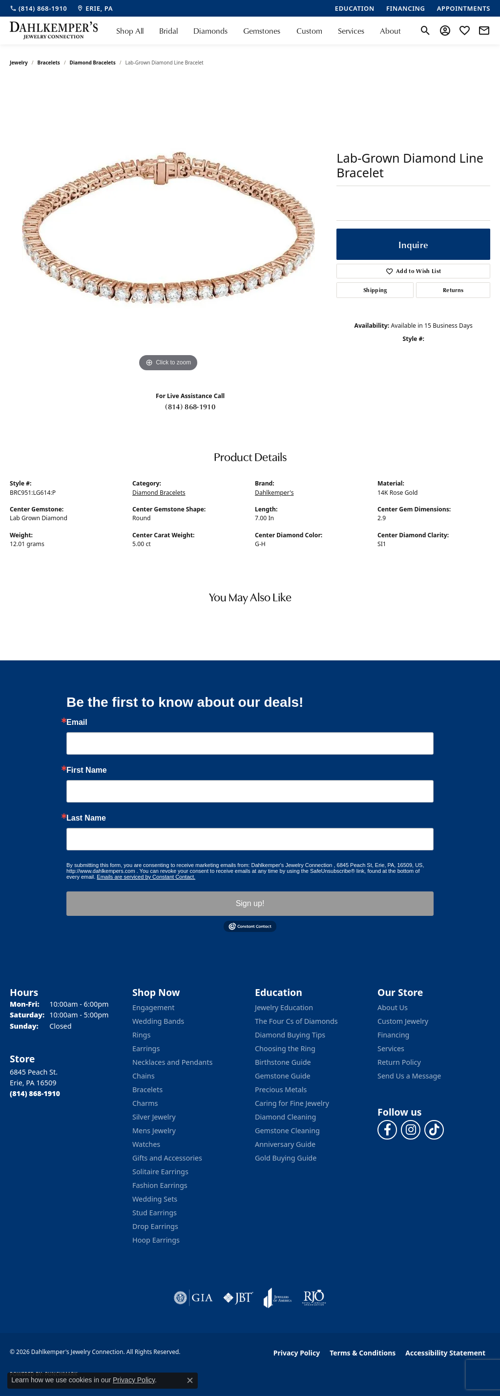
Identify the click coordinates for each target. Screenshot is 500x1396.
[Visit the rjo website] (314, 1298)
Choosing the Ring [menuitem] (285, 1048)
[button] (425, 31)
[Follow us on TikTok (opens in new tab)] (434, 1130)
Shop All (130, 30)
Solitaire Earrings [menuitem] (160, 1171)
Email (76, 722)
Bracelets (49, 62)
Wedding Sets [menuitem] (154, 1199)
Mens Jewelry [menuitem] (154, 1130)
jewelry (19, 62)
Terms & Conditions (363, 1352)
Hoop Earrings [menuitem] (156, 1240)
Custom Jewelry (402, 1021)
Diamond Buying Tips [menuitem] (290, 1034)
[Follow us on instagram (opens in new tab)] (410, 1130)
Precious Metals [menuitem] (281, 1089)
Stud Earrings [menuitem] (154, 1212)
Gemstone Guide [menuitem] (283, 1075)
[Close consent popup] (190, 1380)
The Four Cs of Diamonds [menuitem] (296, 1021)
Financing (393, 1034)
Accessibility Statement (445, 1352)
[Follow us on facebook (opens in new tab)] (387, 1130)
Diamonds (210, 30)
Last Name (86, 818)
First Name (86, 770)
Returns (453, 290)
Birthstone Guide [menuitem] (283, 1062)
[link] (38, 8)
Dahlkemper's (274, 492)
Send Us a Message (409, 1075)
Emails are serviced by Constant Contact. (146, 877)
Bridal (168, 30)
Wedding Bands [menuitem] (158, 1021)
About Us (392, 1007)
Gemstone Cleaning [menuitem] (287, 1130)
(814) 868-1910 (190, 406)
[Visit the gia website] (193, 1298)
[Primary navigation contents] (259, 30)
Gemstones (261, 30)
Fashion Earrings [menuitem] (160, 1185)
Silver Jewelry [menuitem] (154, 1116)
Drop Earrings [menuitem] (155, 1226)
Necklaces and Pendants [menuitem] (172, 1062)
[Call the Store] (35, 1093)
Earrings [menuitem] (146, 1048)
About (390, 30)
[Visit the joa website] (278, 1298)
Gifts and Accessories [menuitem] (167, 1158)
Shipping (375, 290)
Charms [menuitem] (145, 1103)
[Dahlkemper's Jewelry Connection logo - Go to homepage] (54, 30)
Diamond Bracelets (93, 62)
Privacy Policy (296, 1352)
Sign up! (250, 903)
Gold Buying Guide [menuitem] (285, 1158)
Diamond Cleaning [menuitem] (285, 1116)
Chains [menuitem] (143, 1075)
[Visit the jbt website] (238, 1298)
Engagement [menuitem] (153, 1007)
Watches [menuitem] (146, 1144)
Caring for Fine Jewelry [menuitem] (292, 1103)
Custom (309, 30)
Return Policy (399, 1062)
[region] (168, 227)
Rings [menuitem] (141, 1034)
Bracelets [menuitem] (147, 1089)
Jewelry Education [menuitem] (284, 1007)
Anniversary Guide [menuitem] (285, 1144)
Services (351, 30)
